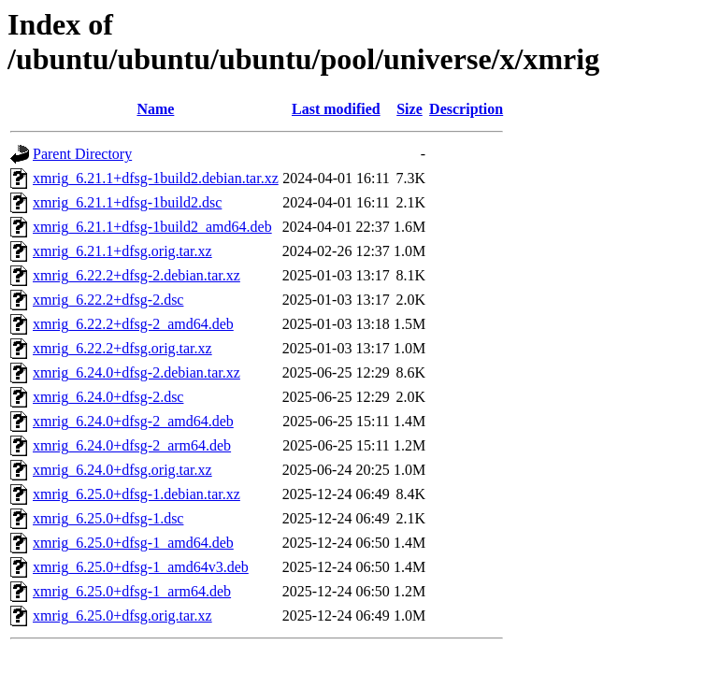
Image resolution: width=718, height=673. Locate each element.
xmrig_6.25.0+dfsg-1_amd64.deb (133, 543)
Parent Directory (82, 154)
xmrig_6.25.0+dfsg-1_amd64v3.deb (141, 567)
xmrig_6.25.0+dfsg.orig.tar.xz (122, 615)
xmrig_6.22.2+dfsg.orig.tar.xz (122, 348)
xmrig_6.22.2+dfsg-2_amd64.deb (133, 324)
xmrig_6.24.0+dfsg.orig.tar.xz (122, 470)
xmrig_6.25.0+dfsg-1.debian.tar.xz (136, 494)
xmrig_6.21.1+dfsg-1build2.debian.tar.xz (156, 178)
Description (466, 109)
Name (155, 109)
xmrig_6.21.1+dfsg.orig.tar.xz (122, 251)
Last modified (336, 109)
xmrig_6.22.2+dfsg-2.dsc (108, 300)
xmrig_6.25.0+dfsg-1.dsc (108, 518)
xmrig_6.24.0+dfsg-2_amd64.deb (133, 421)
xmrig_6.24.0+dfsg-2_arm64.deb (132, 445)
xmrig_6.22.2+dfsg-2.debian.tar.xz (136, 275)
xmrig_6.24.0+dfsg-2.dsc (108, 397)
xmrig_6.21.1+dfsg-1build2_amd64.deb (152, 227)
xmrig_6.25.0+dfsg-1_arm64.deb (132, 591)
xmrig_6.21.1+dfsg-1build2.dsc (127, 202)
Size (409, 109)
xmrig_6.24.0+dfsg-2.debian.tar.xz (136, 372)
